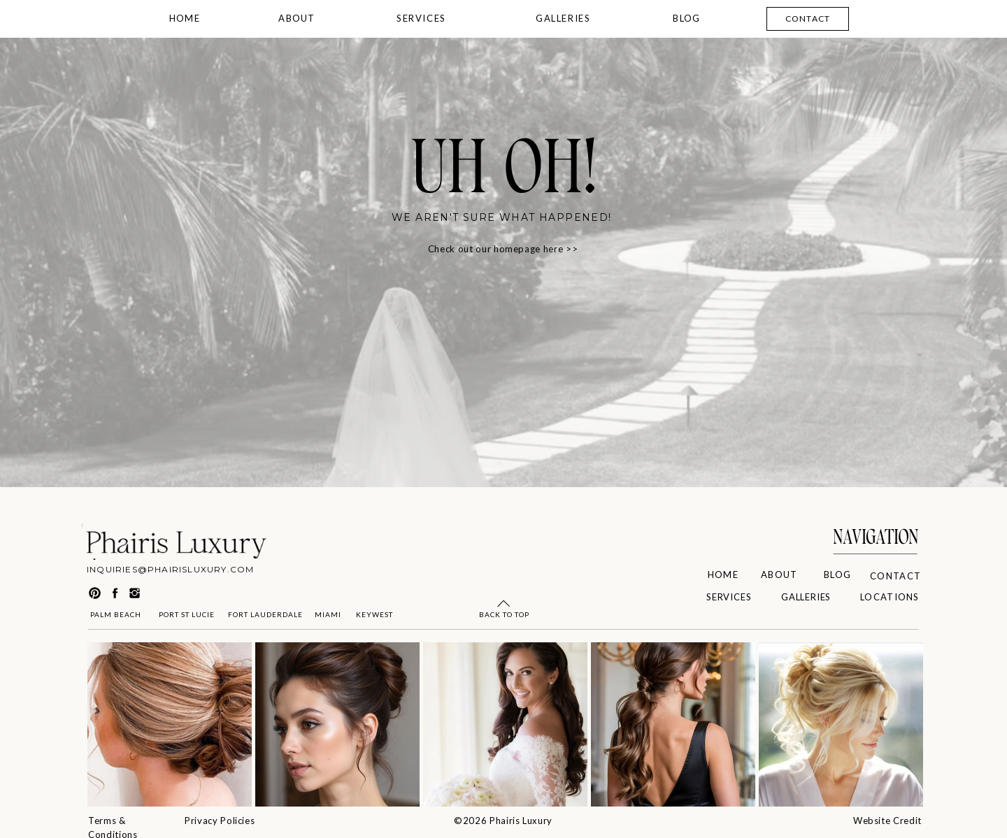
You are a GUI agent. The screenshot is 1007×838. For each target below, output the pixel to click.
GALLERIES (563, 18)
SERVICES (421, 18)
